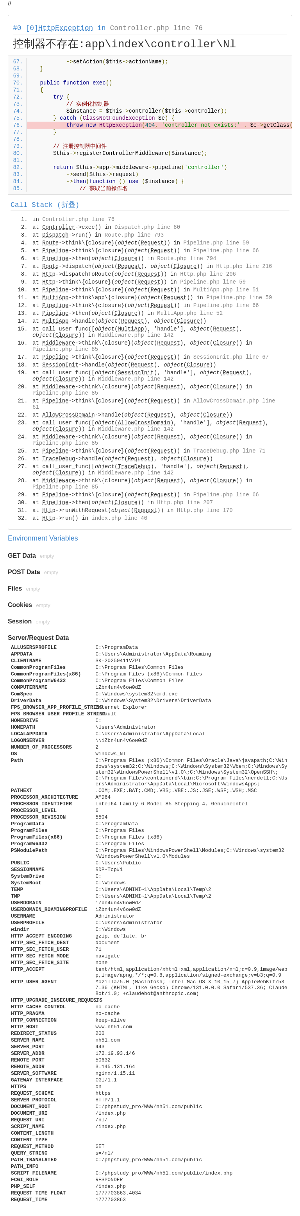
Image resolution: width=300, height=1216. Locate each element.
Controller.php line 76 (156, 28)
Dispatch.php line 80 (147, 227)
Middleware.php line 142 (135, 335)
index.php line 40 (119, 518)
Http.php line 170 (205, 510)
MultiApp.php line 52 (190, 313)
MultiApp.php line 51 (226, 290)
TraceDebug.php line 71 (229, 451)
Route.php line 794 (186, 258)
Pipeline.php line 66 (226, 251)
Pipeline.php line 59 (216, 243)
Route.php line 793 (134, 235)
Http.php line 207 (185, 502)
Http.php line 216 (244, 266)
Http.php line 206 (208, 274)
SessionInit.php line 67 (231, 357)
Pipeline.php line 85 (65, 349)
